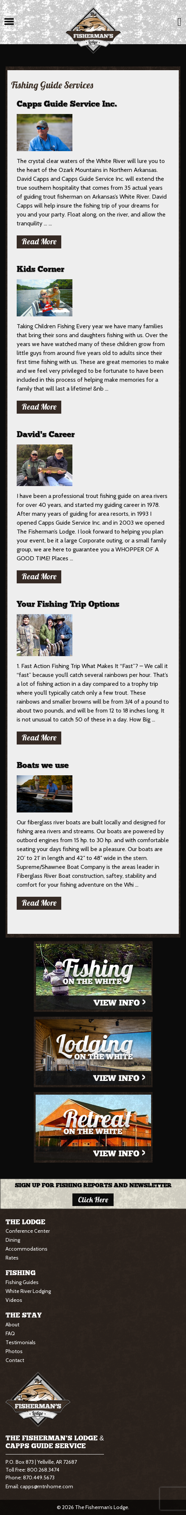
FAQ (10, 1333)
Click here (93, 1199)
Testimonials (21, 1342)
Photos (14, 1351)
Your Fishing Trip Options (68, 604)
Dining (13, 1240)
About (12, 1324)
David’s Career (46, 434)
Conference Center (28, 1231)
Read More (39, 241)
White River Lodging (28, 1291)
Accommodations (27, 1248)
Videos (14, 1300)
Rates (12, 1257)
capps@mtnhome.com (46, 1486)
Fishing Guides (22, 1282)
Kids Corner (40, 269)
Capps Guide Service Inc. (67, 104)
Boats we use (43, 765)
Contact (15, 1360)
